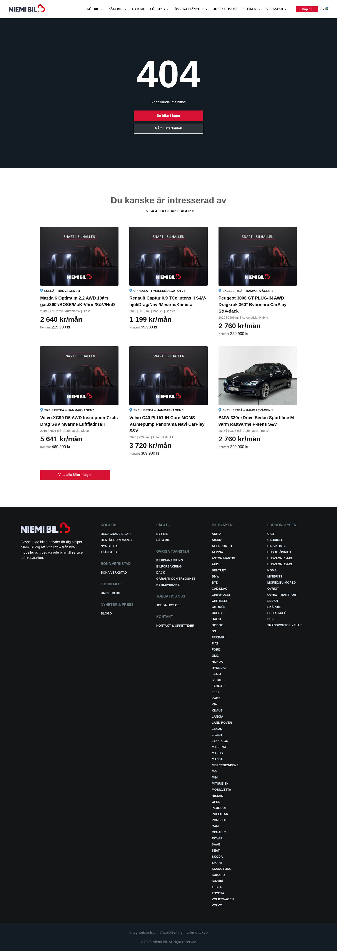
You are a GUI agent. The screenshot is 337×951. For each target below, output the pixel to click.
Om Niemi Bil (111, 593)
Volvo (217, 905)
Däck (160, 572)
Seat (216, 850)
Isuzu (216, 674)
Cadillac (219, 588)
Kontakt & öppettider (175, 625)
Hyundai (219, 668)
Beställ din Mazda (117, 540)
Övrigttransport (282, 594)
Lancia (217, 716)
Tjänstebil (110, 552)
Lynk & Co (220, 741)
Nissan (217, 795)
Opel (216, 802)
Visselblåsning (171, 932)
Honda (217, 661)
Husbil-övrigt (279, 552)
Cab (270, 534)
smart (217, 862)
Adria (216, 534)
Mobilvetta (221, 789)
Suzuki (217, 881)
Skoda (217, 856)
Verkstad (276, 9)
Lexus (217, 728)
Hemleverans (168, 584)
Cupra (217, 613)
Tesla (217, 887)
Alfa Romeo (222, 546)
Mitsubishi (220, 783)
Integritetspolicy (142, 932)
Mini (215, 777)
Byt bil (162, 534)
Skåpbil (274, 607)
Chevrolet (221, 594)
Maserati (219, 747)
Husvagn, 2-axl (280, 564)
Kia (214, 704)
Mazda (217, 759)
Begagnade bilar (116, 534)
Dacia (216, 619)
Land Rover (222, 722)
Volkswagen (223, 899)
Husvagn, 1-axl (280, 558)
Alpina (217, 552)
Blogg (106, 613)
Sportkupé (276, 613)
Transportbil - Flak (284, 625)
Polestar (220, 814)
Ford (216, 649)
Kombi (272, 570)
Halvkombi (276, 546)
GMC (215, 655)
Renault (219, 832)
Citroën (218, 607)
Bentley (219, 570)
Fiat (215, 643)
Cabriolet (276, 540)
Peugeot (219, 808)
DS (214, 631)
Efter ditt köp (197, 932)
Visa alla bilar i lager (168, 211)
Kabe (216, 698)
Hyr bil (138, 9)
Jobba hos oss (225, 9)
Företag (159, 9)
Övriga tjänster (191, 9)
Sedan (272, 601)
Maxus (217, 753)
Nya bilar (109, 546)
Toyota (218, 893)
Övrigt (273, 588)
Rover (217, 838)
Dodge (217, 625)
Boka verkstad (114, 572)
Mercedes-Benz (225, 765)
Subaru (218, 875)
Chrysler (220, 601)
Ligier (217, 735)
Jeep (216, 692)
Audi (215, 564)
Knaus (217, 710)
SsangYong (222, 869)
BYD (215, 582)
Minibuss (274, 576)
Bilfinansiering (169, 560)
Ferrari (218, 637)
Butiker (251, 9)
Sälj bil (118, 9)
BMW (215, 576)
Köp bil (95, 9)
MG (214, 771)
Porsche (219, 820)
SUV (270, 619)
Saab (216, 844)
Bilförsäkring (169, 566)
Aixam (217, 540)
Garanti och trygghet (175, 578)
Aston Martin (223, 558)
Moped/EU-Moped (281, 582)
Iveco (216, 680)
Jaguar (218, 686)
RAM (215, 826)
